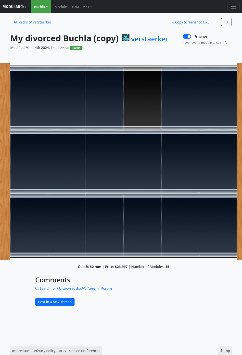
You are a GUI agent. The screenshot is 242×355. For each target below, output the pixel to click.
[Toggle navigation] (233, 6)
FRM (75, 6)
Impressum (21, 350)
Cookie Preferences (84, 350)
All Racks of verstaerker (32, 22)
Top (225, 350)
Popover (201, 36)
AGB (62, 350)
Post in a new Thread (55, 302)
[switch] (187, 36)
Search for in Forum (73, 288)
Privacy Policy (44, 350)
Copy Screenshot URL (190, 22)
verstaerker (149, 39)
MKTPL (87, 6)
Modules (62, 6)
